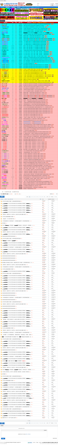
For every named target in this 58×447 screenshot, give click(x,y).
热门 (7, 199)
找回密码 (56, 3)
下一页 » (29, 420)
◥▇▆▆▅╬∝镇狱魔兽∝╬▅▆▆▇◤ (9, 240)
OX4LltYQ (43, 200)
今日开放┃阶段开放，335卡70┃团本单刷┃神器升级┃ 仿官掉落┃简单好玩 (15, 371)
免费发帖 (2, 7)
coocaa (43, 410)
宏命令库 (18, 7)
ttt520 (43, 369)
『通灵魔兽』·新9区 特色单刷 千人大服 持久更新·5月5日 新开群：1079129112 (16, 319)
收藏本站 (4, 0)
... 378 (47, 196)
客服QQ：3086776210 (35, 7)
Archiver (34, 442)
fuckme (43, 397)
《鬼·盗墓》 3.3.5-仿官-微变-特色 (8, 218)
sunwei (43, 240)
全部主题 (2, 199)
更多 (12, 199)
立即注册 (29, 434)
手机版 (37, 442)
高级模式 (45, 430)
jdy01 (43, 229)
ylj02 (43, 209)
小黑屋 (40, 442)
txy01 (43, 207)
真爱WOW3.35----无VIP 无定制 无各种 (9, 417)
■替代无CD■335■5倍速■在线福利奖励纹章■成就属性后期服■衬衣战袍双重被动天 (16, 411)
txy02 (43, 227)
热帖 (8, 199)
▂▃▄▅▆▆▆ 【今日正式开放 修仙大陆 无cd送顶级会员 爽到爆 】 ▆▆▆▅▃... (16, 207)
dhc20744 (43, 417)
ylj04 (43, 211)
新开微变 (3, 223)
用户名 (38, 3)
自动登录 (52, 3)
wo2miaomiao (44, 220)
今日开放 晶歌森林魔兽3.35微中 (8, 216)
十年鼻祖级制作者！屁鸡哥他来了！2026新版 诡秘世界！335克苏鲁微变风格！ (16, 247)
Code (8, 430)
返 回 (27, 196)
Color (3, 430)
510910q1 (43, 334)
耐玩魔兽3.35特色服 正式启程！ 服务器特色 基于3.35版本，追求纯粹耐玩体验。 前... (17, 262)
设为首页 (1, 0)
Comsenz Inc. (5, 443)
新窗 (40, 199)
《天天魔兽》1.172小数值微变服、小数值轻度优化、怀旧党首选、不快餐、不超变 (16, 334)
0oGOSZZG (44, 216)
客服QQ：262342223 (26, 7)
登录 (26, 434)
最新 (5, 199)
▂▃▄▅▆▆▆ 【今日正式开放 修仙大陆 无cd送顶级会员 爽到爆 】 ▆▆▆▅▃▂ (16, 203)
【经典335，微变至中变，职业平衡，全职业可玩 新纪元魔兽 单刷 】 (14, 214)
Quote (7, 430)
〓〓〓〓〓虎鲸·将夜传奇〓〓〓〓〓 (8, 236)
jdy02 (43, 233)
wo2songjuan (44, 231)
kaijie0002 (43, 371)
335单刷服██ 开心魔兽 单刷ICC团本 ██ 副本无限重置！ (12, 360)
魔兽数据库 (8, 7)
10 (44, 196)
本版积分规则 (55, 438)
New (21, 201)
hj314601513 (44, 235)
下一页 (56, 196)
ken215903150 (44, 360)
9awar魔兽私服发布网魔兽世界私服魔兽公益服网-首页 (0, 192)
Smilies (10, 430)
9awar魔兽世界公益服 (8, 191)
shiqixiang (43, 222)
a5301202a (44, 336)
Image (4, 430)
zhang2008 (43, 218)
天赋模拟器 (13, 7)
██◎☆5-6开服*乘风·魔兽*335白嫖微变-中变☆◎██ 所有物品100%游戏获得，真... (16, 336)
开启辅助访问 (57, 0)
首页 (2, 191)
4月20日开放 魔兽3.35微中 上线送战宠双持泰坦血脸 (11, 201)
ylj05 (43, 205)
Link (6, 430)
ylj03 (43, 275)
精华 (10, 199)
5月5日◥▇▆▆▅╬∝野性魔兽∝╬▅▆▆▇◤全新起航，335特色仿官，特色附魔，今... (17, 225)
